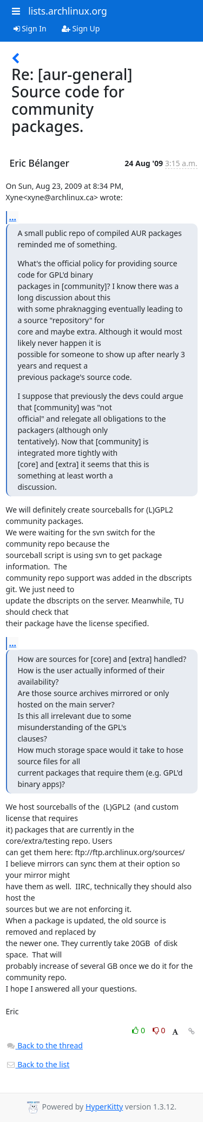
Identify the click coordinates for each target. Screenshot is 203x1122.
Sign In (30, 28)
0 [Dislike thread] (159, 1030)
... (13, 217)
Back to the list (38, 1064)
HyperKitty (104, 1106)
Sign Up (81, 28)
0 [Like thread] (139, 1030)
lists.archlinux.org (67, 10)
